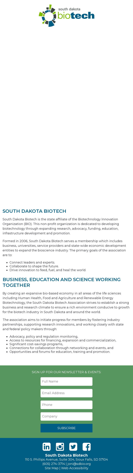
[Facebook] (86, 447)
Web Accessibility (74, 468)
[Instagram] (59, 447)
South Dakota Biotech (67, 15)
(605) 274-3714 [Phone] (53, 464)
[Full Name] (66, 381)
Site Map (52, 468)
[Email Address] (66, 393)
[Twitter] (73, 447)
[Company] (66, 416)
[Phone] (66, 404)
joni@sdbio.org (79, 464)
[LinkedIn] (46, 447)
